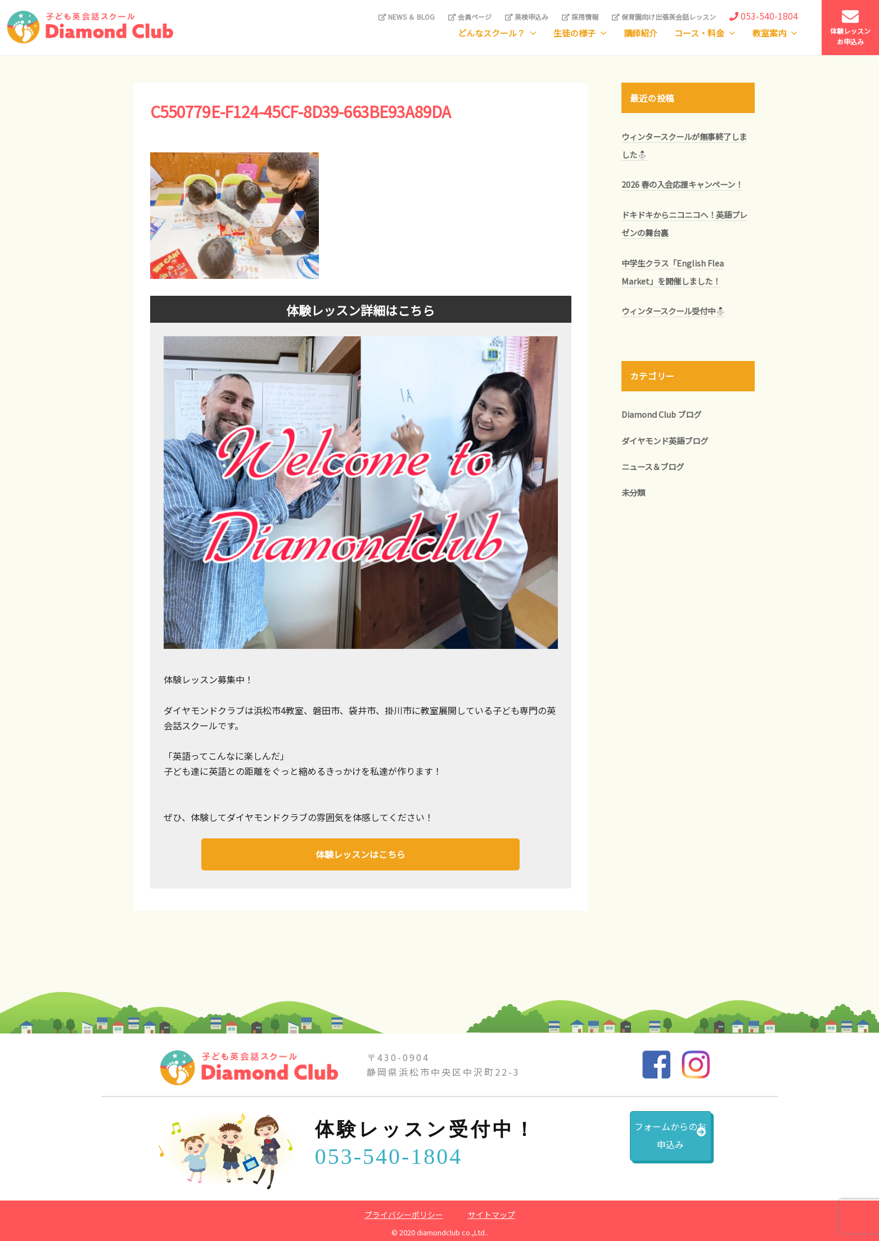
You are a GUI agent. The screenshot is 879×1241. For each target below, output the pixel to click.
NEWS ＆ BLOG (406, 16)
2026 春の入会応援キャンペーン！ (682, 184)
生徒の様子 (574, 33)
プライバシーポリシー (403, 1211)
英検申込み (526, 16)
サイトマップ (491, 1211)
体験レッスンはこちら (360, 853)
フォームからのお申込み (642, 1142)
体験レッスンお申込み (850, 27)
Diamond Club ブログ (661, 414)
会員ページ (470, 16)
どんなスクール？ (491, 33)
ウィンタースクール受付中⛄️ (673, 311)
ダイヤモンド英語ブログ (664, 440)
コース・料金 (699, 33)
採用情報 (580, 16)
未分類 (633, 492)
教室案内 (769, 33)
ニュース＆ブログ (652, 466)
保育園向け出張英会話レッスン (664, 16)
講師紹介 (640, 33)
